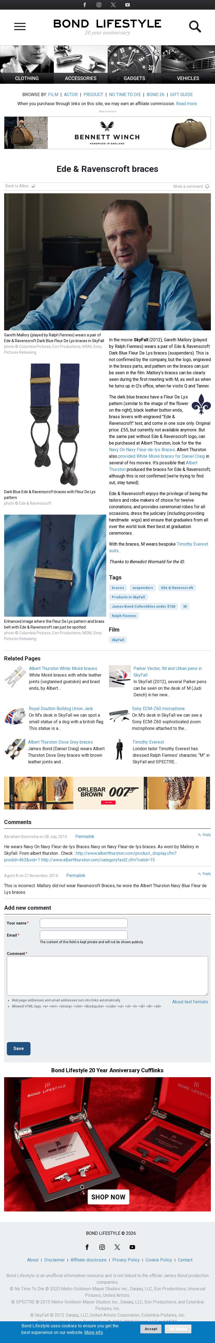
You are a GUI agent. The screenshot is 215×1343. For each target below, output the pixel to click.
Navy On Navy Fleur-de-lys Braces (142, 449)
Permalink (84, 836)
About (32, 1260)
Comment (16, 953)
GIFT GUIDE (181, 94)
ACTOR (71, 94)
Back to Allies (17, 186)
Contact (185, 1260)
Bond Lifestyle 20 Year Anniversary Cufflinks (107, 1070)
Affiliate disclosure (89, 1260)
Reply (207, 835)
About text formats (190, 1001)
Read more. (187, 103)
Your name (16, 923)
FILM (53, 94)
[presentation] (48, 1027)
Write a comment (188, 186)
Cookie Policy (159, 1260)
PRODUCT (93, 94)
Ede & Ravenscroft (177, 588)
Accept (151, 1329)
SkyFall (118, 640)
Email (12, 935)
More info (93, 1332)
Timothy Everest (148, 742)
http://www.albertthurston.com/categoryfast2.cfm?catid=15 (98, 859)
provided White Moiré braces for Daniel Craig (161, 456)
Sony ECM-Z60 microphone (158, 708)
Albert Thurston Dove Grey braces (60, 742)
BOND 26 (155, 94)
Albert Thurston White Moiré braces (63, 668)
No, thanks (178, 1329)
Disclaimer (54, 1260)
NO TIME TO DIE (125, 94)
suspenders (142, 588)
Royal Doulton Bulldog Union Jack (61, 708)
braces (118, 588)
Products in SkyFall (128, 597)
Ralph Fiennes (124, 616)
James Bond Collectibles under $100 (143, 606)
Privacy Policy (126, 1260)
